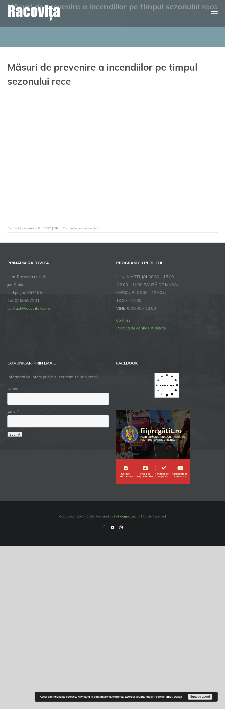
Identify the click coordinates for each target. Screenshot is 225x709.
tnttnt (15, 228)
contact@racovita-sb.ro (28, 308)
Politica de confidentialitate (141, 328)
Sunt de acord (200, 696)
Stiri (57, 228)
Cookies (123, 320)
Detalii (178, 696)
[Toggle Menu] (214, 13)
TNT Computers (125, 516)
